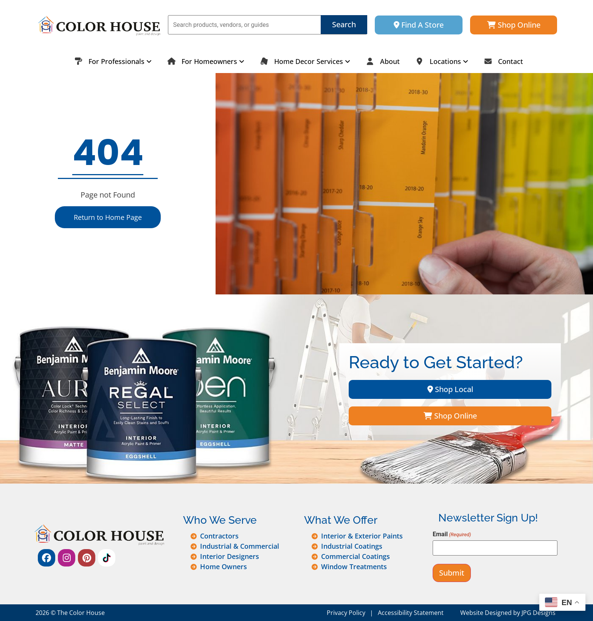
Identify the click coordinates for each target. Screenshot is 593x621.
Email (452, 534)
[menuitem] (110, 61)
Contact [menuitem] (501, 61)
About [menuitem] (381, 61)
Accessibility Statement (411, 613)
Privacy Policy (346, 613)
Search (344, 24)
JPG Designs (539, 613)
